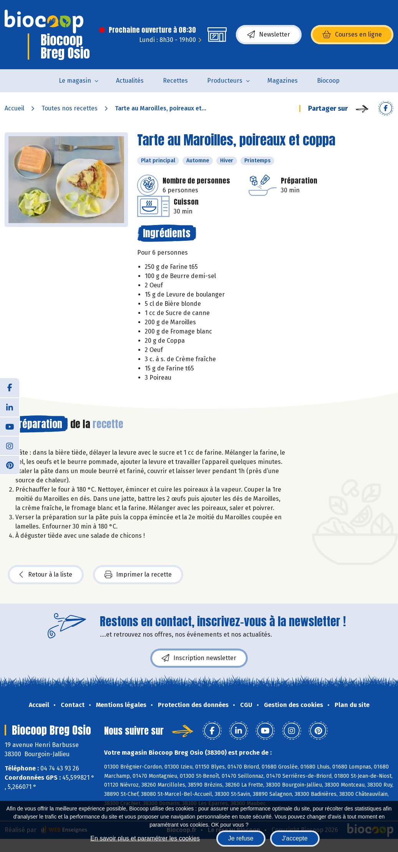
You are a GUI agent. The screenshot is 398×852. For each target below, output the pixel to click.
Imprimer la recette (138, 575)
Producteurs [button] (224, 80)
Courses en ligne (352, 34)
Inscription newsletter (199, 658)
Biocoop (328, 80)
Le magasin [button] (75, 80)
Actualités (130, 80)
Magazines (282, 80)
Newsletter (268, 34)
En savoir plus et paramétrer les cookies (145, 838)
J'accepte (295, 838)
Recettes (175, 80)
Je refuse (241, 838)
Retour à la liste (45, 575)
